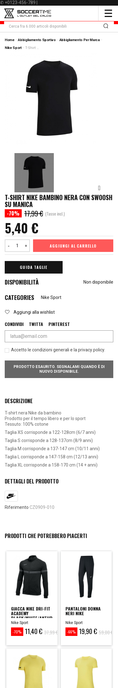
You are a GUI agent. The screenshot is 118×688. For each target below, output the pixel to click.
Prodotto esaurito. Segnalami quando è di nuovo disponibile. (59, 369)
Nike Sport (51, 297)
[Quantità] (17, 245)
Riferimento (17, 507)
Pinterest (59, 324)
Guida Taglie (33, 267)
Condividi (14, 324)
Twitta (36, 324)
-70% (17, 631)
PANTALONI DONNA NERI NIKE (83, 610)
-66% (71, 631)
